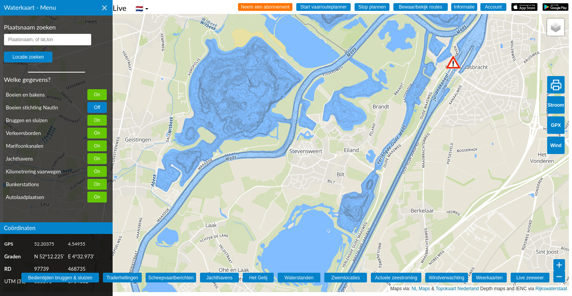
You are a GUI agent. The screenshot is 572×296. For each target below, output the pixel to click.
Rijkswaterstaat (551, 288)
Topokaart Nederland (457, 288)
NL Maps (421, 288)
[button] (453, 62)
